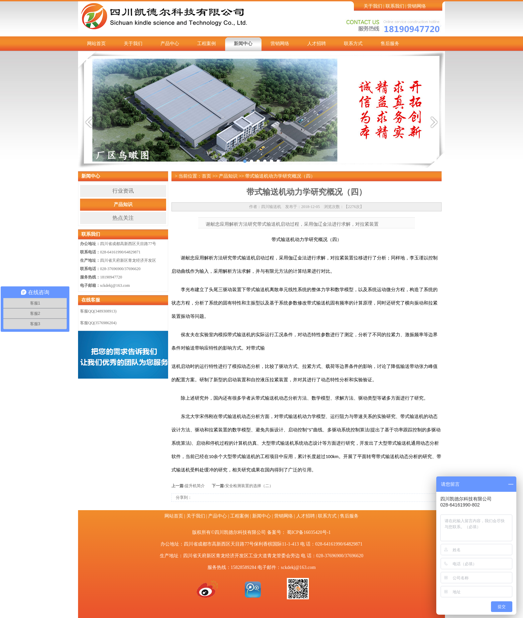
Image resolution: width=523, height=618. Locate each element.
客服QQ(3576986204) (98, 323)
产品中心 (169, 43)
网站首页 (96, 43)
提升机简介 (195, 485)
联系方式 (353, 43)
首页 (206, 176)
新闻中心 (243, 43)
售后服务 (390, 43)
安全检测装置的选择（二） (249, 485)
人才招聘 (316, 43)
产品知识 (123, 204)
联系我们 (395, 6)
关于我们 (373, 6)
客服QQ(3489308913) (98, 311)
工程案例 (206, 43)
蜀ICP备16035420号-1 (309, 532)
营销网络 (416, 6)
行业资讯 (123, 191)
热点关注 (123, 218)
